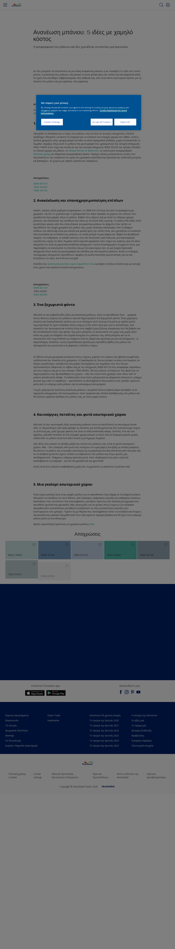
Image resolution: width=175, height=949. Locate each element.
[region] (88, 112)
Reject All (125, 122)
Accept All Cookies (102, 122)
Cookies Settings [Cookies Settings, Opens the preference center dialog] (52, 122)
